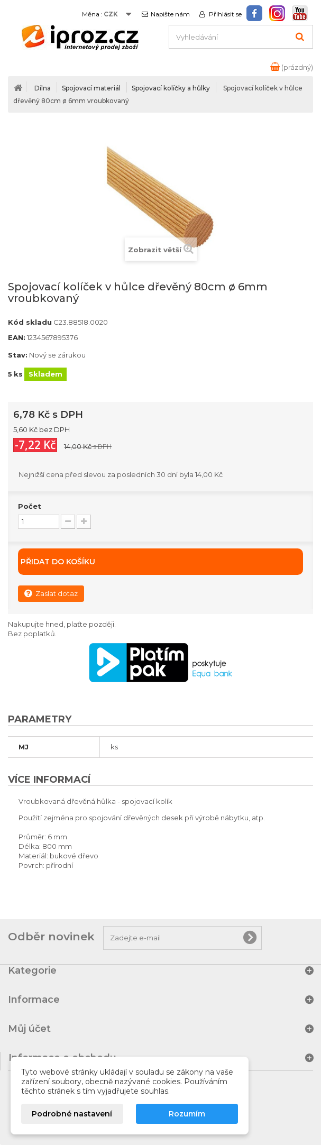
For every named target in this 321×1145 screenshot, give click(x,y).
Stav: (17, 355)
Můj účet (29, 1028)
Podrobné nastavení (72, 1114)
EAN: (16, 337)
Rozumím (187, 1114)
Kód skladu (30, 322)
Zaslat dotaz (51, 593)
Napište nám (170, 14)
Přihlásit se (224, 14)
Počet (29, 506)
